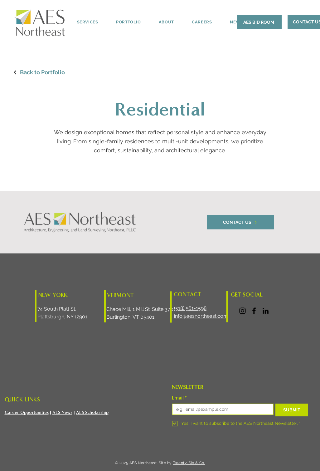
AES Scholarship (92, 412)
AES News (62, 412)
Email (179, 398)
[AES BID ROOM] (259, 22)
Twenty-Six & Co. (189, 463)
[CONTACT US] (240, 222)
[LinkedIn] (265, 311)
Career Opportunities (27, 412)
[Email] (220, 409)
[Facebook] (254, 311)
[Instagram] (242, 311)
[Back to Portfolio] (38, 72)
